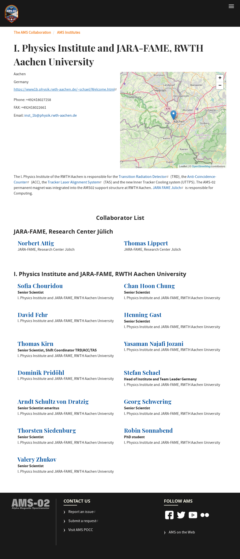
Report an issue (82, 512)
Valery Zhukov (37, 459)
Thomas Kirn (35, 343)
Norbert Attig (36, 243)
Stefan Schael (142, 372)
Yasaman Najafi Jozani (153, 343)
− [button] (219, 85)
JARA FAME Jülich (168, 188)
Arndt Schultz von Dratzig (53, 401)
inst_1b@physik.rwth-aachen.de (50, 116)
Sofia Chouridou (40, 286)
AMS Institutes (68, 33)
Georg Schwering (148, 401)
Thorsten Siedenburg (47, 430)
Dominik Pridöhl (41, 372)
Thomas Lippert (146, 243)
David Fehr (33, 314)
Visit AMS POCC (80, 530)
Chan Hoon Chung (149, 286)
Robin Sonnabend (148, 430)
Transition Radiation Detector (144, 177)
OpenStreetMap (201, 166)
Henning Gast (143, 314)
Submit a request (83, 521)
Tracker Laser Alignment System (75, 183)
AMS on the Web (182, 533)
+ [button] (219, 78)
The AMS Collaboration (32, 33)
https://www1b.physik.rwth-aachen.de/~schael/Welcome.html (66, 90)
